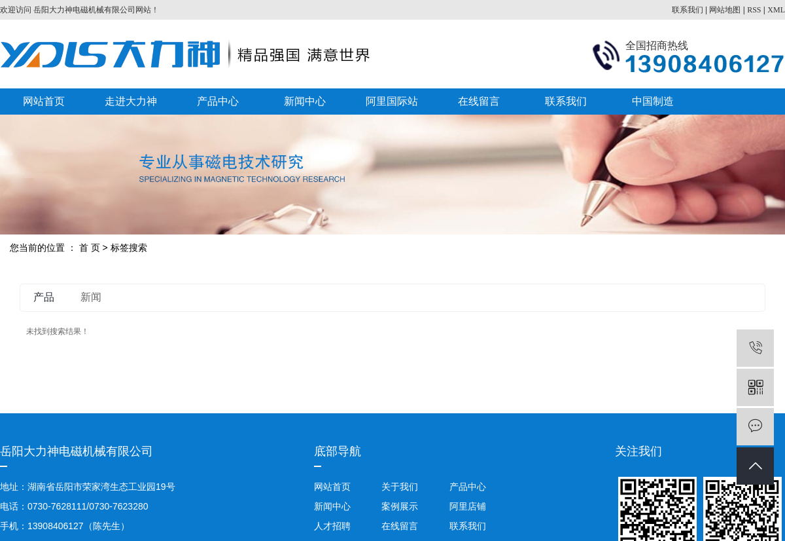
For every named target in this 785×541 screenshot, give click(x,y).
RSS (754, 9)
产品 (43, 297)
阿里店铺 (466, 506)
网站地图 (725, 9)
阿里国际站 (392, 101)
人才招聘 (332, 526)
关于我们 (399, 486)
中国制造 (653, 101)
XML (776, 9)
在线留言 (479, 101)
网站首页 (44, 101)
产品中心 (218, 101)
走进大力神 (131, 101)
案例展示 (399, 506)
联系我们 (687, 9)
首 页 (89, 247)
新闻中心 (305, 101)
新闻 (90, 297)
